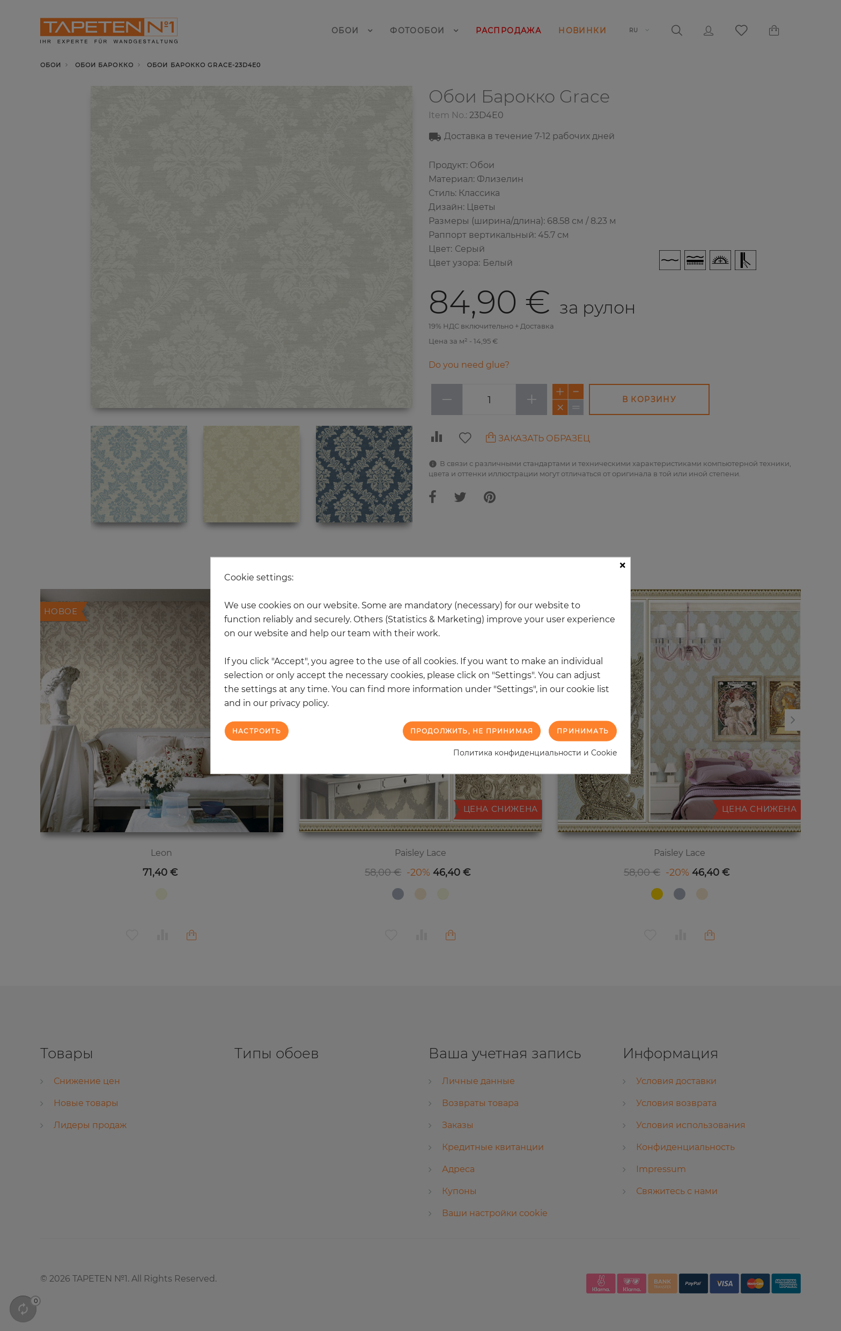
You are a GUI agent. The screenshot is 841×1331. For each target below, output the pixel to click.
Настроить (256, 730)
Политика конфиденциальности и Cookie (535, 753)
